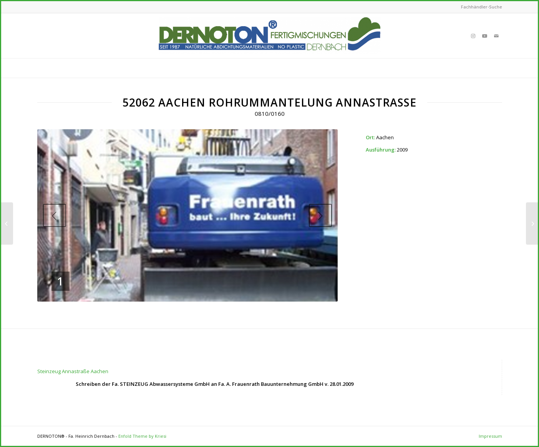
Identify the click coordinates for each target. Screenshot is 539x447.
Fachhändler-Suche (481, 7)
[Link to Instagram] (473, 36)
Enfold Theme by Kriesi (142, 436)
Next (320, 215)
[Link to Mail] (496, 36)
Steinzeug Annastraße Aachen (72, 371)
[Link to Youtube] (485, 36)
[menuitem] (479, 7)
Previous (54, 215)
